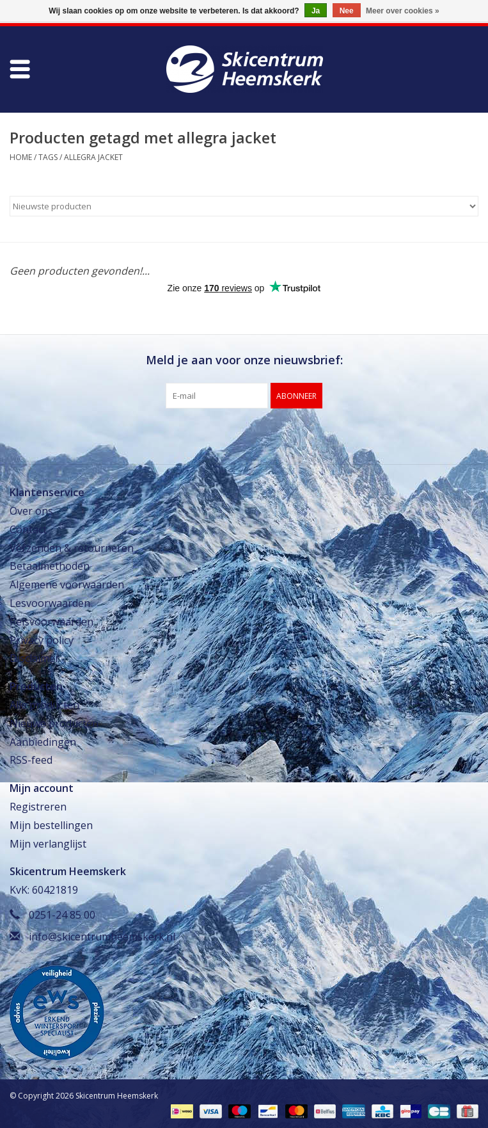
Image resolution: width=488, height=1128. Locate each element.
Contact (28, 529)
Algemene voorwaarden (67, 584)
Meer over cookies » (402, 10)
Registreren (38, 807)
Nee (347, 10)
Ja (315, 10)
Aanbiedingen (43, 742)
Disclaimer (34, 658)
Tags (48, 157)
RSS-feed (31, 760)
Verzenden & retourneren (72, 548)
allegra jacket (93, 157)
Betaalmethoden (50, 566)
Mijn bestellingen (51, 825)
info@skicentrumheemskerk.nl (102, 937)
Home (21, 157)
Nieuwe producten (54, 723)
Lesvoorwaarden (50, 603)
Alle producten (44, 705)
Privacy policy (42, 640)
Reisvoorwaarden (51, 622)
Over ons (31, 511)
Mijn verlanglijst (48, 844)
